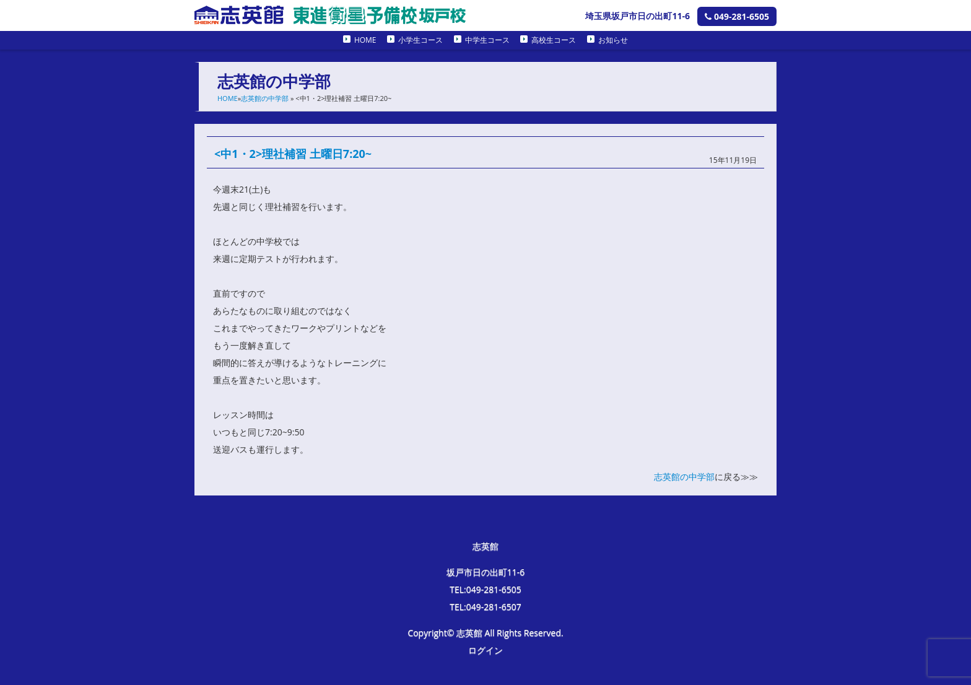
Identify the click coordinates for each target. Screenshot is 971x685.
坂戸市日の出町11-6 (485, 572)
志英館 (485, 546)
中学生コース (487, 40)
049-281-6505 (737, 16)
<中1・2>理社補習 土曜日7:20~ (293, 153)
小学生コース (420, 40)
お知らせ (613, 40)
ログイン (485, 650)
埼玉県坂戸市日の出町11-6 (637, 16)
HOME (365, 40)
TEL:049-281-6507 (485, 607)
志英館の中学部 (265, 98)
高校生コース (553, 40)
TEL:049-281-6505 (485, 589)
